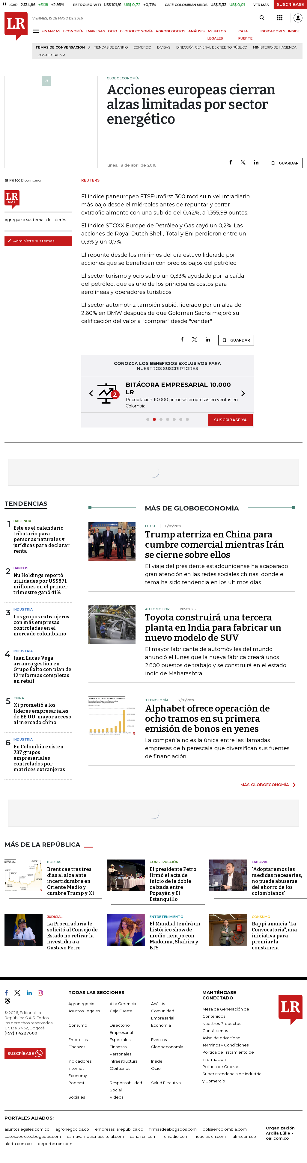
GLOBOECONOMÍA (136, 31)
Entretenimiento (166, 917)
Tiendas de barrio (111, 47)
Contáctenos (215, 1030)
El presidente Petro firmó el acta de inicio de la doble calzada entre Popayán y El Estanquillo (173, 884)
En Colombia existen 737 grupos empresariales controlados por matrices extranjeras (39, 758)
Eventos (159, 1039)
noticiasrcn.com (210, 1136)
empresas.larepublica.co (119, 1129)
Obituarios (120, 1068)
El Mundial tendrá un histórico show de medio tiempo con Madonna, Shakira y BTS (175, 936)
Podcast (76, 1082)
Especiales (120, 1039)
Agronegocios (82, 1003)
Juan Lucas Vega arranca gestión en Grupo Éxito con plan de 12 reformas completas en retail (42, 669)
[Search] (262, 18)
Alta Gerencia (123, 1003)
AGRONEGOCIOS (171, 31)
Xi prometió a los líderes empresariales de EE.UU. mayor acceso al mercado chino (42, 713)
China (18, 698)
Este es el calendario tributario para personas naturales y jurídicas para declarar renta (41, 539)
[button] (89, 394)
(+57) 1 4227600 (20, 1033)
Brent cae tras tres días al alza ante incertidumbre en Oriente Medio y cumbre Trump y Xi (70, 881)
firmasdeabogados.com (173, 1129)
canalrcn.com (143, 1136)
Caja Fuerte (121, 1010)
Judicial (54, 917)
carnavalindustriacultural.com (95, 1136)
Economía (161, 1025)
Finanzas (76, 1046)
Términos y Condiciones (225, 1045)
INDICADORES (273, 31)
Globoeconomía (167, 1046)
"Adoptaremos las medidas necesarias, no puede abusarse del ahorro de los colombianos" (277, 881)
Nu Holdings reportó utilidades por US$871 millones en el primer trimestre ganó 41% (40, 584)
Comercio (142, 47)
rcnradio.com (175, 1136)
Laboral (260, 862)
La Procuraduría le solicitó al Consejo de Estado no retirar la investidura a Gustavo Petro (72, 936)
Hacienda (22, 521)
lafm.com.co (244, 1136)
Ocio (156, 1068)
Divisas (163, 47)
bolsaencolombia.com (225, 1129)
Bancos (20, 568)
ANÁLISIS (196, 31)
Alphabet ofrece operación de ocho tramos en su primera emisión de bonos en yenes (207, 718)
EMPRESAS (95, 31)
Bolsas (54, 862)
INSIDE (294, 31)
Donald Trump (51, 55)
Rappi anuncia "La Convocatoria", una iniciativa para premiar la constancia (274, 936)
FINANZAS (51, 31)
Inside (156, 1061)
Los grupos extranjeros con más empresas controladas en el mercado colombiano (41, 625)
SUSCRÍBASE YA (230, 419)
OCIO (112, 31)
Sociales (76, 1097)
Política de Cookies (221, 1066)
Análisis (158, 1003)
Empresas (78, 1039)
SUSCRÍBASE (290, 4)
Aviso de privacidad (221, 1037)
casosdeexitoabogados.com (32, 1136)
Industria (23, 609)
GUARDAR (285, 163)
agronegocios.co (72, 1129)
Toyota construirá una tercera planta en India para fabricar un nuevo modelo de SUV (213, 627)
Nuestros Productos (221, 1023)
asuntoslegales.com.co (26, 1129)
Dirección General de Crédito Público (211, 47)
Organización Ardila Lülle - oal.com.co (280, 1133)
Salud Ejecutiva (166, 1082)
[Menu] (37, 31)
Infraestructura (124, 1061)
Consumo (261, 917)
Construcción (164, 862)
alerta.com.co (18, 1143)
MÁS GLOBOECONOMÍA (264, 784)
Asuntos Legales (84, 1010)
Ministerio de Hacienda (275, 47)
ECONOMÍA (73, 31)
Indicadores (79, 1061)
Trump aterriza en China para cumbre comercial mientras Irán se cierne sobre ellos (214, 544)
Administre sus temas (30, 240)
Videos (116, 1097)
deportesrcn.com (55, 1143)
